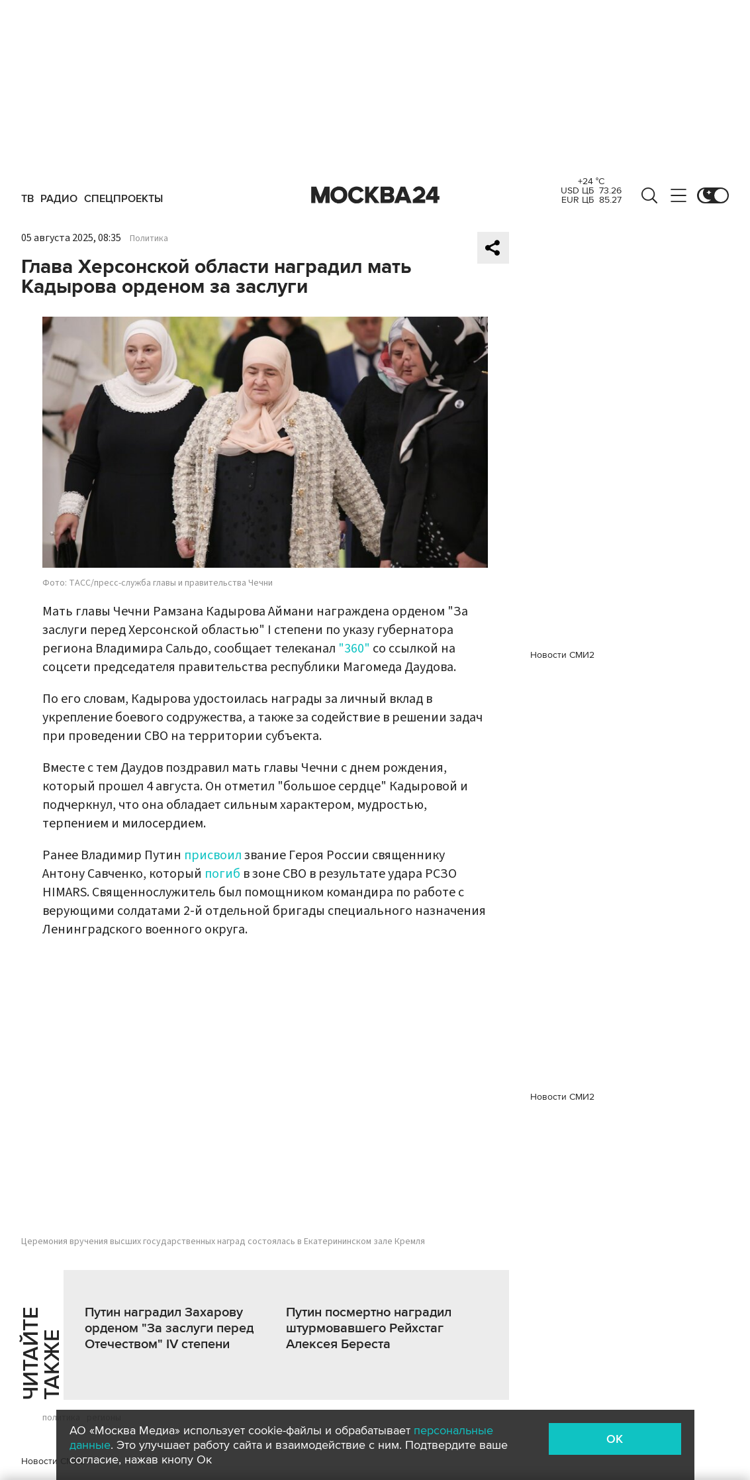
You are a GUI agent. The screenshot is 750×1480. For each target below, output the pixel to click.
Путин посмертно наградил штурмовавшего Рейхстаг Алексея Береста (368, 1328)
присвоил (213, 855)
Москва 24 (375, 195)
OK (614, 1439)
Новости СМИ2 (53, 1461)
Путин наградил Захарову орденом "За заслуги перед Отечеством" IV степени (169, 1328)
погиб (222, 874)
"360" (354, 648)
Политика (149, 238)
